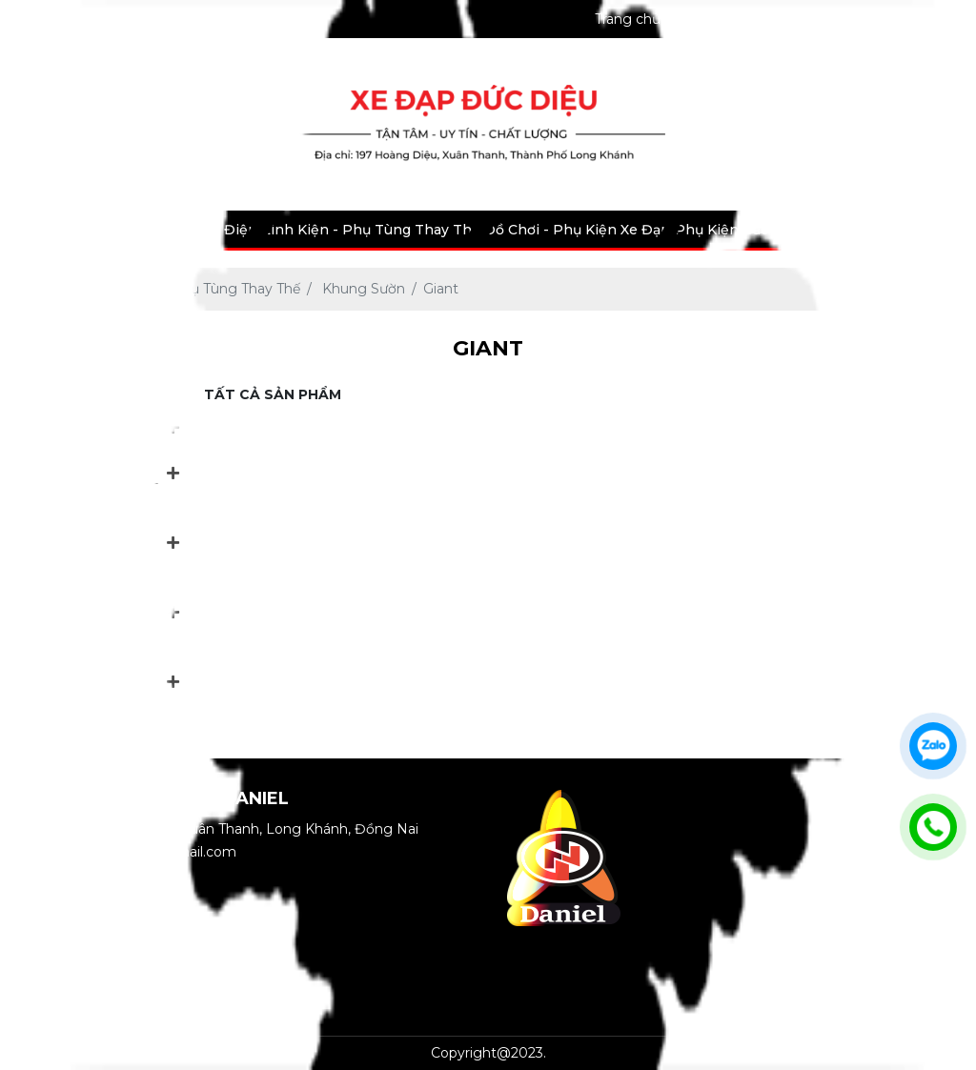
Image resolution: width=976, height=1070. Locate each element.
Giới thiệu (711, 19)
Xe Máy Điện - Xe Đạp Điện (164, 229)
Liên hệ (933, 229)
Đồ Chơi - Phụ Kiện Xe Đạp (577, 229)
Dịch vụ (823, 229)
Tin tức (878, 229)
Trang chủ (628, 19)
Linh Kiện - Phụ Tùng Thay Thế (371, 229)
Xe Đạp (41, 229)
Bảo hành (792, 19)
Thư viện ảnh (885, 19)
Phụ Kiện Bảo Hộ (734, 229)
